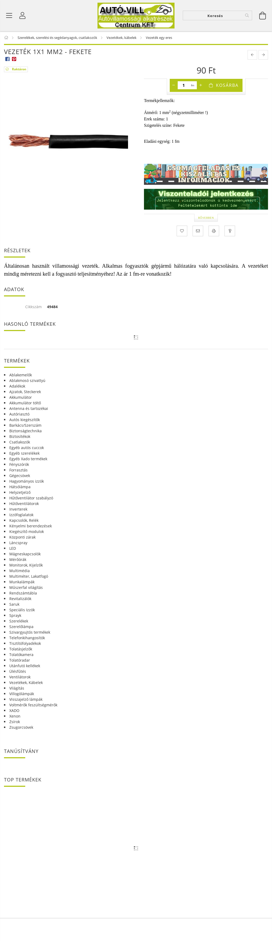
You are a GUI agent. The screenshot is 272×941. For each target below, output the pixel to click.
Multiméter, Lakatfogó (28, 577)
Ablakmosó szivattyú (27, 381)
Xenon (14, 716)
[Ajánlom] (198, 232)
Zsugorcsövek (21, 728)
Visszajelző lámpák (25, 700)
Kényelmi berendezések (30, 526)
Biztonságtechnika (25, 431)
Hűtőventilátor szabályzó (31, 498)
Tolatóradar (19, 660)
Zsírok (14, 722)
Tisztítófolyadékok (25, 644)
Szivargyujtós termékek (29, 633)
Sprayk (15, 616)
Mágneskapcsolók (25, 554)
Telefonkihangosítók (27, 638)
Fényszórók (19, 465)
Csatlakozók (19, 442)
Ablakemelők (20, 375)
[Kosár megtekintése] (262, 16)
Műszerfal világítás (26, 588)
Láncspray (18, 543)
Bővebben (206, 218)
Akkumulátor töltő (25, 403)
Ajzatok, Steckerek (25, 392)
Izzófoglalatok (21, 515)
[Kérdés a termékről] (229, 232)
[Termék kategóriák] (9, 16)
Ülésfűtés (17, 672)
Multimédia (19, 571)
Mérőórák (17, 560)
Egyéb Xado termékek (28, 459)
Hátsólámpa (20, 487)
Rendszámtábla (23, 593)
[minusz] (174, 86)
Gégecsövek (19, 476)
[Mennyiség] (184, 86)
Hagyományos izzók (26, 481)
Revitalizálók (20, 599)
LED (12, 549)
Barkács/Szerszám (25, 426)
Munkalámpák (22, 582)
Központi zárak (22, 537)
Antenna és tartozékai (28, 409)
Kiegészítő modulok (26, 532)
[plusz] (201, 86)
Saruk (14, 605)
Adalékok (17, 386)
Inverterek (18, 509)
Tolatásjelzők (20, 649)
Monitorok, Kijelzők (26, 565)
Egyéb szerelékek (24, 454)
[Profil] (22, 16)
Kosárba (227, 86)
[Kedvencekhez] (182, 232)
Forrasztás (18, 470)
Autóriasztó (19, 414)
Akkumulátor (20, 398)
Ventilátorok (20, 677)
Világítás (16, 688)
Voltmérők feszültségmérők (33, 705)
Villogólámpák (21, 694)
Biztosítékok (19, 437)
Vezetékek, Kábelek (26, 683)
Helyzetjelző (20, 493)
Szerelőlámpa (21, 627)
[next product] (263, 56)
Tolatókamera (21, 655)
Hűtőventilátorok (24, 504)
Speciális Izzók (22, 610)
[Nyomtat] (214, 232)
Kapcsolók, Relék (24, 521)
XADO (14, 711)
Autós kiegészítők (24, 420)
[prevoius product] (252, 56)
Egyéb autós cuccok (26, 448)
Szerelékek (18, 621)
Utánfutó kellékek (24, 666)
